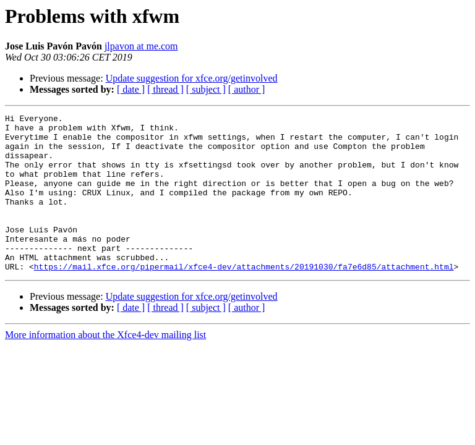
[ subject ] (206, 89)
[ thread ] (165, 89)
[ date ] (131, 89)
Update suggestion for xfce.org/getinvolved (192, 78)
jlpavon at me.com (141, 46)
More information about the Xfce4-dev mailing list (105, 366)
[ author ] (246, 89)
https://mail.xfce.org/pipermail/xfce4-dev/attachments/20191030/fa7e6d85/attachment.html (244, 297)
